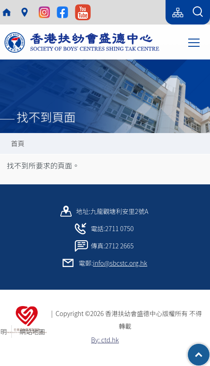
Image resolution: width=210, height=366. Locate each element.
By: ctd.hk (105, 339)
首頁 (17, 143)
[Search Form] (198, 12)
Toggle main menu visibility (194, 41)
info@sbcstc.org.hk (120, 262)
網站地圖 (35, 331)
